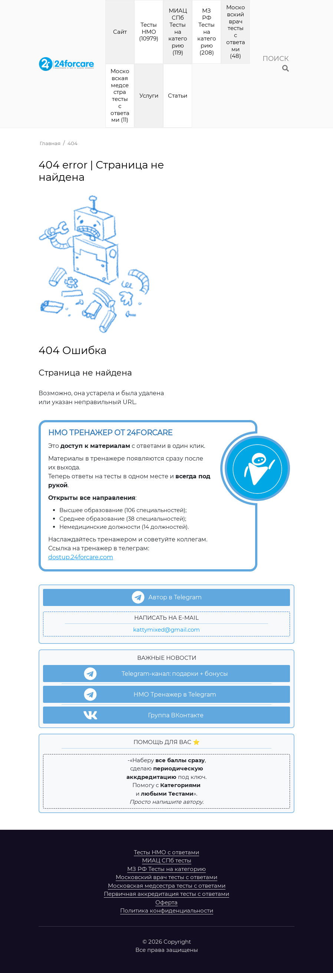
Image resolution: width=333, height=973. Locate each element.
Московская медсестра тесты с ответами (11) (120, 95)
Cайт (120, 31)
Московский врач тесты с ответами (166, 877)
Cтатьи (177, 95)
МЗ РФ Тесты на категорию (166, 868)
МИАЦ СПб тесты (166, 860)
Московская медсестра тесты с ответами (166, 885)
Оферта (166, 902)
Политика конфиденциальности (166, 910)
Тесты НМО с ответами (166, 852)
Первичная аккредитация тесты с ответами (166, 893)
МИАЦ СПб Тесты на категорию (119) (177, 31)
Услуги (148, 95)
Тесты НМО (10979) (148, 31)
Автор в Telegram (167, 597)
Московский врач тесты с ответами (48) (235, 31)
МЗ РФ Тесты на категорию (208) (206, 31)
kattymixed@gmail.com (166, 629)
